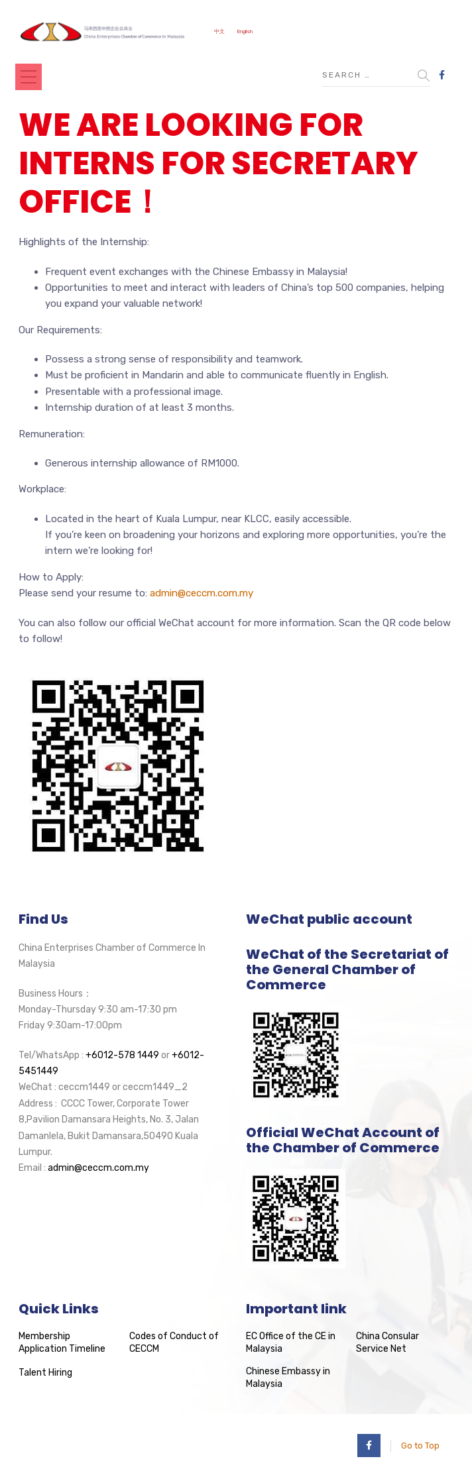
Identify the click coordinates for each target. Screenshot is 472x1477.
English (245, 31)
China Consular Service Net (387, 1343)
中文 (219, 31)
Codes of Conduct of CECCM (174, 1343)
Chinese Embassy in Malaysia (288, 1378)
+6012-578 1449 (122, 1055)
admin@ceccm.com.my (201, 593)
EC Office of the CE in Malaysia (290, 1343)
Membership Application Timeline (62, 1343)
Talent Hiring (45, 1372)
